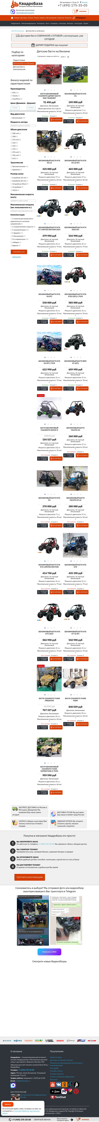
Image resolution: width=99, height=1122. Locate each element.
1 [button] (44, 90)
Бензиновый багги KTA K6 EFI (49, 296)
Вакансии (53, 1081)
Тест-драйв (54, 1069)
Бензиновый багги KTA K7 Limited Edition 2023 (49, 229)
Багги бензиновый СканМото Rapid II (49, 429)
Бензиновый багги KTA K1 (75, 95)
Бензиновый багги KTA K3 (49, 500)
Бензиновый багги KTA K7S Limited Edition (49, 567)
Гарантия (61, 18)
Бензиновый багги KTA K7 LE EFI (75, 633)
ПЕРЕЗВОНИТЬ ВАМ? (25, 13)
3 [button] (51, 90)
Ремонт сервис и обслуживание (45, 18)
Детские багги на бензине (23, 63)
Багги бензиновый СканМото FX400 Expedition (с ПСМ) (49, 770)
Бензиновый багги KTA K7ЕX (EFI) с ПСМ (75, 296)
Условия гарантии (57, 1075)
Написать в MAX (49, 953)
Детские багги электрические (19, 68)
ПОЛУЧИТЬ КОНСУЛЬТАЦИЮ (30, 878)
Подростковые (19, 60)
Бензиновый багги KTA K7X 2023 (49, 633)
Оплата (30, 18)
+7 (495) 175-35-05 (46, 845)
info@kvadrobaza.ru (23, 1082)
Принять (8, 1112)
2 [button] (48, 90)
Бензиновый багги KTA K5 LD (49, 162)
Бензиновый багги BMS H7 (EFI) (75, 363)
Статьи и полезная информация (62, 1078)
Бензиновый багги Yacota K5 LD (75, 500)
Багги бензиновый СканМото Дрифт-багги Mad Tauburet (49, 96)
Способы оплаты (56, 1072)
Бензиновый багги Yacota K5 (75, 429)
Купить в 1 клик (44, 119)
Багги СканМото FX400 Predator (49, 700)
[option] (49, 74)
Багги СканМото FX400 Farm (75, 700)
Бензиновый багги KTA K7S (75, 567)
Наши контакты (56, 1058)
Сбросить (16, 257)
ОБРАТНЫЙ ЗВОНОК (42, 1120)
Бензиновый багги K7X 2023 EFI (75, 229)
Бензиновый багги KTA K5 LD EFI (75, 162)
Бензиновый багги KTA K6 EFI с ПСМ (49, 363)
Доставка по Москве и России (61, 1061)
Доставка (23, 18)
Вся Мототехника (18, 31)
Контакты (68, 18)
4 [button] (54, 90)
